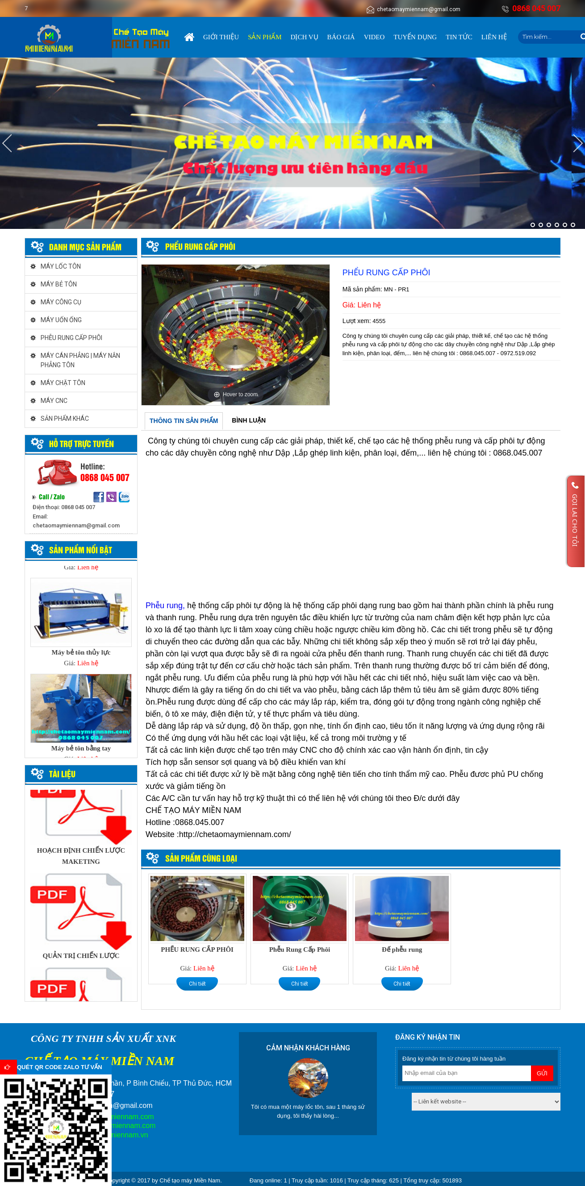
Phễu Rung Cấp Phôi (299, 949)
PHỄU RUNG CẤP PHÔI (71, 337)
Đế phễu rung (402, 949)
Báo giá (341, 37)
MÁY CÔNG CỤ (61, 302)
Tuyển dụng (415, 37)
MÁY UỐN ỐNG (61, 319)
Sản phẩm (264, 37)
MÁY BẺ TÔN (59, 284)
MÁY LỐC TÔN (61, 266)
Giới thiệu (221, 37)
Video (374, 37)
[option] (236, 335)
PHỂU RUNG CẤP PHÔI (197, 949)
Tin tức (459, 37)
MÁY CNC (54, 400)
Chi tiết (197, 984)
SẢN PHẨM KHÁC (65, 418)
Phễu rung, (165, 605)
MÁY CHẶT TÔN (63, 382)
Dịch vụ (304, 37)
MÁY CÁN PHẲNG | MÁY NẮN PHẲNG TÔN (80, 360)
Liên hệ (494, 37)
